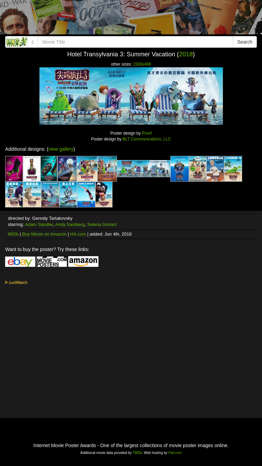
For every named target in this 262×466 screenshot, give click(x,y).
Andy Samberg (70, 224)
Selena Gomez (102, 224)
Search (244, 42)
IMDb (13, 234)
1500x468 (142, 64)
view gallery (60, 149)
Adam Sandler (39, 224)
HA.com (78, 234)
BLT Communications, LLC (146, 139)
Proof (147, 133)
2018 (186, 54)
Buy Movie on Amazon (44, 234)
